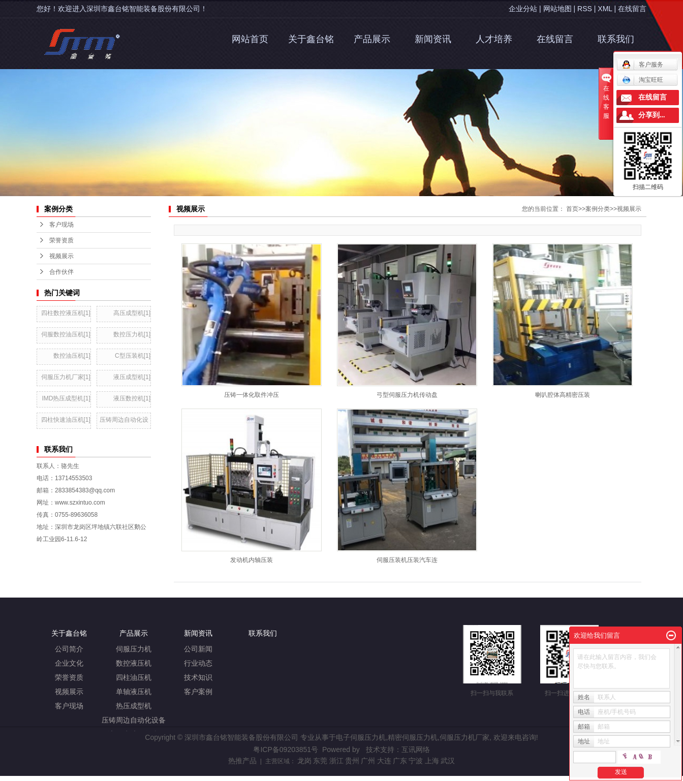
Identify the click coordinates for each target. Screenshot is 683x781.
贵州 (352, 761)
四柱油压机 (133, 677)
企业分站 (523, 9)
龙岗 (304, 761)
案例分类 (597, 208)
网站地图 (557, 9)
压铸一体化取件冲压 (251, 394)
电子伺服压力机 (361, 737)
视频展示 (629, 208)
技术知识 (198, 677)
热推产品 (242, 761)
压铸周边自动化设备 (134, 720)
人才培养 (494, 39)
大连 (384, 761)
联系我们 (616, 39)
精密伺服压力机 (413, 737)
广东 (400, 761)
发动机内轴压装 (251, 560)
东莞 (320, 761)
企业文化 (69, 663)
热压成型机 (133, 706)
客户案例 (198, 692)
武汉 (448, 761)
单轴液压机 (133, 692)
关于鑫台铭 (311, 39)
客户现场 (69, 706)
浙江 (336, 761)
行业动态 (198, 663)
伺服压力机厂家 (464, 737)
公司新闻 (198, 649)
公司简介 (69, 649)
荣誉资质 (69, 677)
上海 (432, 761)
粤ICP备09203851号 (285, 749)
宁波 (416, 761)
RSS (584, 9)
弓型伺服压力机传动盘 (407, 394)
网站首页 (250, 39)
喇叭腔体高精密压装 (562, 394)
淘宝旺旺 (642, 80)
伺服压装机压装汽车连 (407, 560)
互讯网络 (415, 749)
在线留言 (632, 9)
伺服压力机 (133, 649)
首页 (572, 208)
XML (605, 9)
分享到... (651, 115)
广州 (368, 761)
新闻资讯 (433, 39)
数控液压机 (133, 663)
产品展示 (372, 39)
